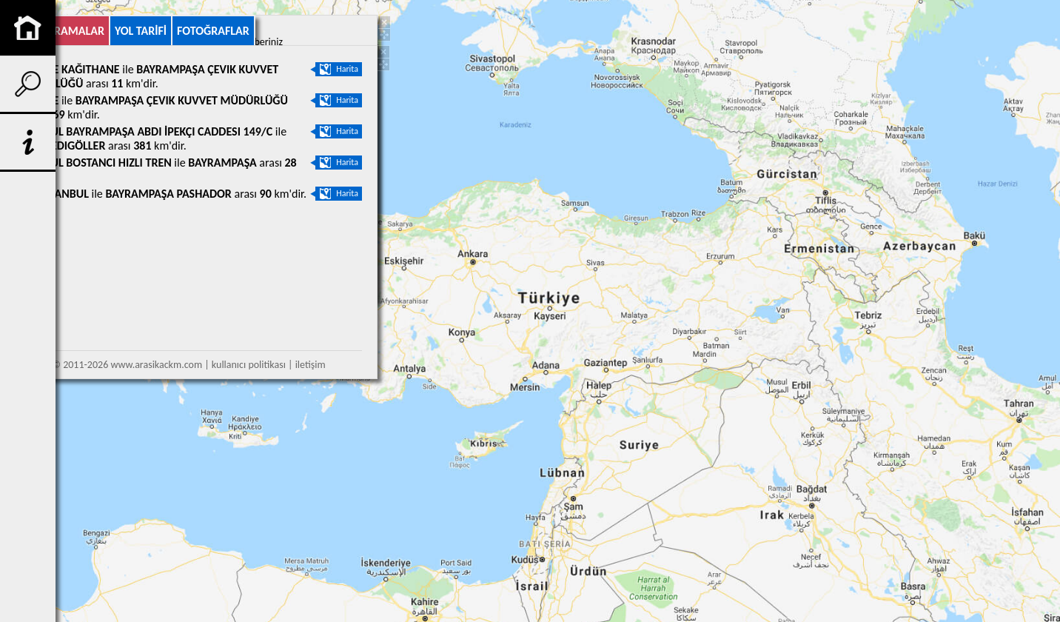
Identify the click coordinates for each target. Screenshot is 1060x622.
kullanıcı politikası (249, 364)
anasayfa (28, 28)
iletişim (310, 364)
